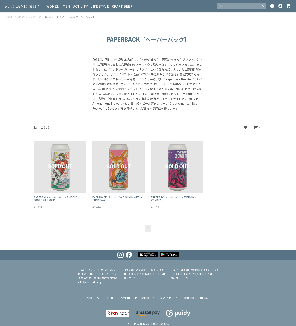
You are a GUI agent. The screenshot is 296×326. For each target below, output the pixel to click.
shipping (109, 298)
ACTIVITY (80, 6)
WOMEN (53, 6)
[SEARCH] (238, 6)
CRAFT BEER (122, 6)
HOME (9, 16)
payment (125, 298)
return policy (144, 298)
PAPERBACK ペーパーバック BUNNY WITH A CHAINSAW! (117, 198)
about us (93, 298)
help (272, 5)
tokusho (188, 298)
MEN (66, 6)
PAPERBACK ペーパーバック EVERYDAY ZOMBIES (173, 198)
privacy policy (168, 298)
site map (204, 298)
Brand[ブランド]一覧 (29, 16)
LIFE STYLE (100, 6)
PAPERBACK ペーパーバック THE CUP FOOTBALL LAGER (55, 198)
